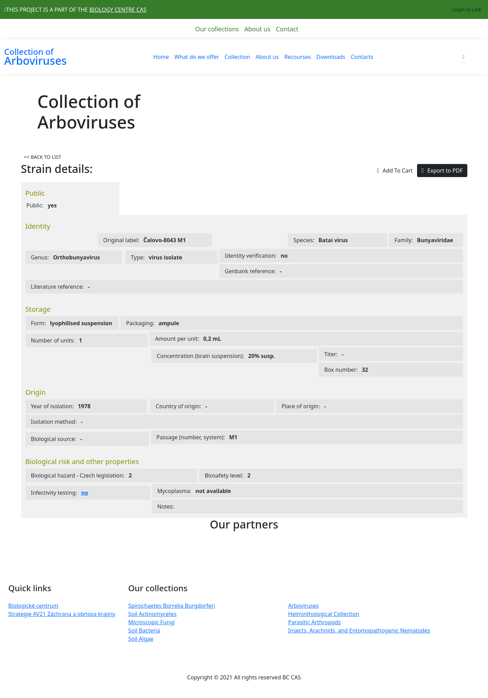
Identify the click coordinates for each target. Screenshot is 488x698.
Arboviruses (303, 605)
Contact (287, 29)
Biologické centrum (33, 605)
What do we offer (197, 57)
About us (258, 29)
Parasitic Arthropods (314, 622)
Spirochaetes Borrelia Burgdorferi (171, 605)
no (84, 492)
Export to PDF (442, 170)
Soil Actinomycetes (152, 614)
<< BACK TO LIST (42, 157)
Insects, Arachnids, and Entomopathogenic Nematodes (359, 630)
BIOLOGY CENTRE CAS (117, 9)
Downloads (330, 57)
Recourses (297, 57)
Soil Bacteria (144, 630)
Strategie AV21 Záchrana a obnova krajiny (61, 614)
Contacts (362, 57)
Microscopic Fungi (151, 622)
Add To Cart (395, 170)
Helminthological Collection (323, 614)
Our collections (217, 29)
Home (161, 57)
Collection (237, 57)
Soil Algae (140, 639)
